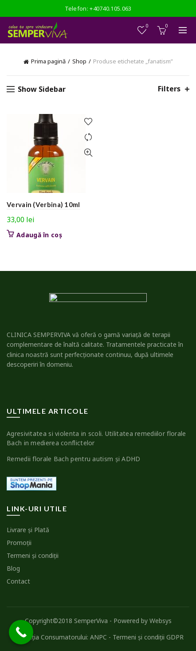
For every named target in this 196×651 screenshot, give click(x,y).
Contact (18, 581)
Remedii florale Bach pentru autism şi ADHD (74, 459)
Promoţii (19, 542)
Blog (13, 568)
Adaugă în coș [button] (39, 235)
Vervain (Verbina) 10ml (43, 204)
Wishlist (146, 26)
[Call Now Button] (21, 632)
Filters (169, 89)
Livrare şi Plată (28, 530)
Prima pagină (48, 61)
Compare (88, 137)
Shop (79, 61)
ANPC (98, 637)
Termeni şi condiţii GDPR (148, 637)
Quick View (88, 153)
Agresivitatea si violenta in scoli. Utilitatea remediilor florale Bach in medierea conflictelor (96, 438)
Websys (160, 620)
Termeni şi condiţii (33, 555)
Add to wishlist (88, 121)
